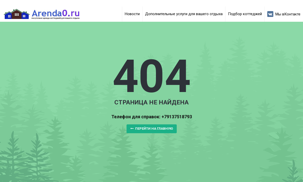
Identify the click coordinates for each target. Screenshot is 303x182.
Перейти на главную (151, 128)
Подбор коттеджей (245, 14)
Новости (132, 14)
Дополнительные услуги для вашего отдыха (184, 14)
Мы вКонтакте (283, 14)
